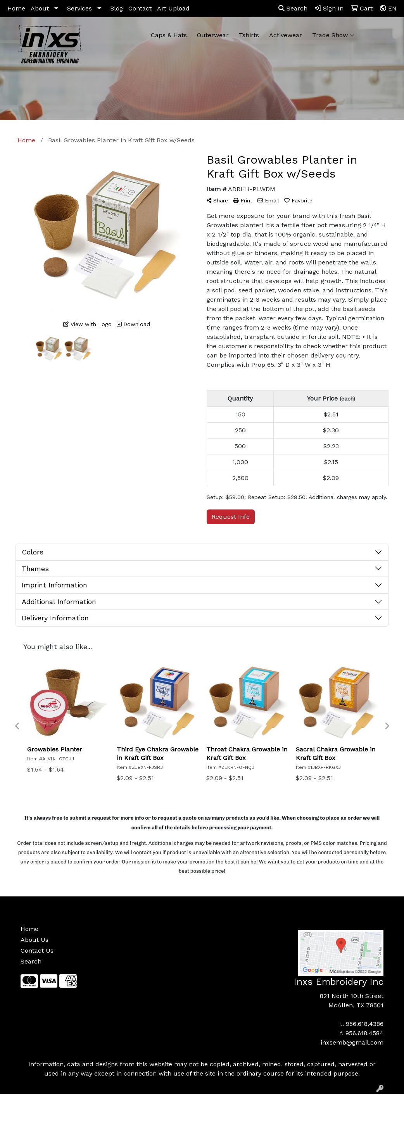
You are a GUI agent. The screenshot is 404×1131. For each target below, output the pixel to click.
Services (79, 8)
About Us (34, 939)
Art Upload (173, 8)
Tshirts (249, 35)
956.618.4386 (364, 1023)
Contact (140, 8)
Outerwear (213, 35)
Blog (116, 8)
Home (16, 8)
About (40, 8)
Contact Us (37, 950)
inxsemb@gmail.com (352, 1042)
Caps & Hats (169, 35)
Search (292, 8)
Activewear (285, 35)
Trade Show (333, 35)
